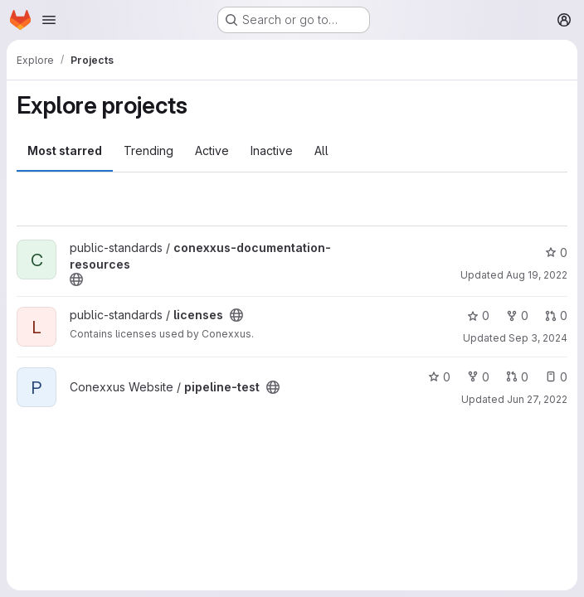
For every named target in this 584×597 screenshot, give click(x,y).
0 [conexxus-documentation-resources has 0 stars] (556, 252)
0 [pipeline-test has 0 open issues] (556, 377)
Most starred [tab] (64, 150)
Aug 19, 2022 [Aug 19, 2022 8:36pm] (536, 275)
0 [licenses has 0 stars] (478, 315)
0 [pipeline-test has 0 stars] (439, 377)
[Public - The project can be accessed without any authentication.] (76, 279)
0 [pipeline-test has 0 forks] (478, 377)
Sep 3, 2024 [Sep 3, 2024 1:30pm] (538, 338)
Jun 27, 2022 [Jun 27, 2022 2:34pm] (537, 399)
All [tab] (321, 150)
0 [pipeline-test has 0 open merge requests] (517, 377)
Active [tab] (212, 150)
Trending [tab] (148, 150)
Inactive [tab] (272, 150)
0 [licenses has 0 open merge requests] (556, 315)
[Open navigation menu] (49, 20)
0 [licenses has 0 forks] (517, 315)
